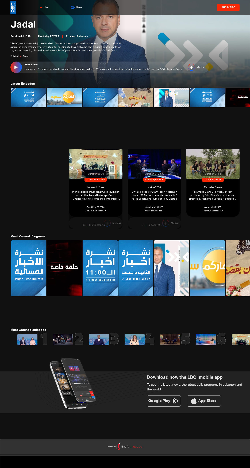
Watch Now (31, 64)
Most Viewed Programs (27, 236)
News (76, 7)
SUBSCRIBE (228, 7)
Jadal (23, 25)
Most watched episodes (28, 330)
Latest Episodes (22, 83)
